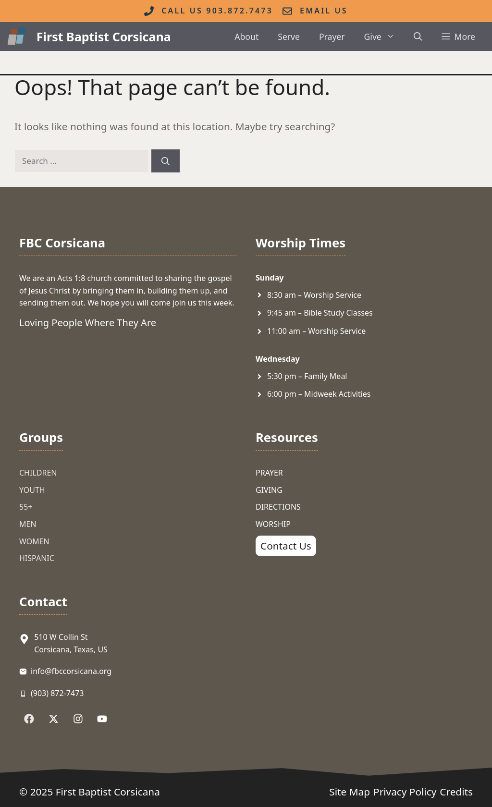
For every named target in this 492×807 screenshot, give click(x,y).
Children (38, 472)
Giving (269, 490)
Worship (273, 524)
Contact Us (285, 545)
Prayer (332, 36)
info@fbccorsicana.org (71, 671)
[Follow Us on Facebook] (29, 719)
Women (34, 541)
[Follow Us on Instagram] (78, 719)
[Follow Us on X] (53, 719)
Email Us (324, 10)
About (246, 36)
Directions (278, 506)
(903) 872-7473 (57, 693)
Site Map (349, 791)
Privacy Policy (404, 791)
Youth (32, 490)
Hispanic (36, 558)
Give (384, 36)
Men (28, 524)
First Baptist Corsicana (104, 36)
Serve (289, 36)
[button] (418, 36)
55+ (25, 506)
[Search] (165, 160)
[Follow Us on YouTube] (102, 719)
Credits (456, 791)
